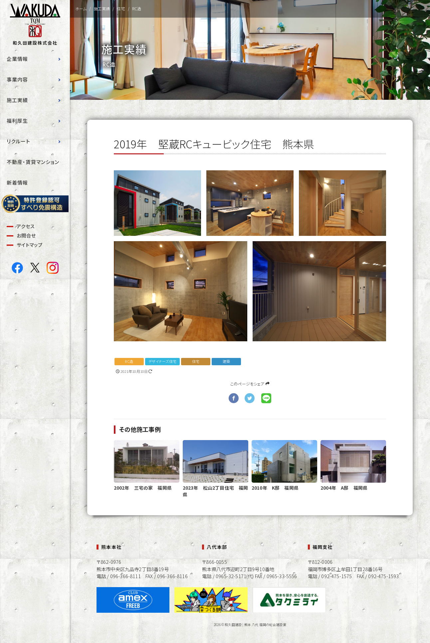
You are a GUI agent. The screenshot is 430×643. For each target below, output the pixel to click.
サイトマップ (30, 244)
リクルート (18, 141)
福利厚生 (17, 120)
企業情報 (17, 58)
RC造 (129, 361)
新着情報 (17, 182)
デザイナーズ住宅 (162, 361)
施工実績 (17, 99)
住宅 (195, 361)
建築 (226, 361)
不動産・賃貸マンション (33, 161)
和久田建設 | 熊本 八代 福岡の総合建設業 (255, 624)
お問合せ (26, 235)
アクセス (26, 226)
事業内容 (17, 79)
